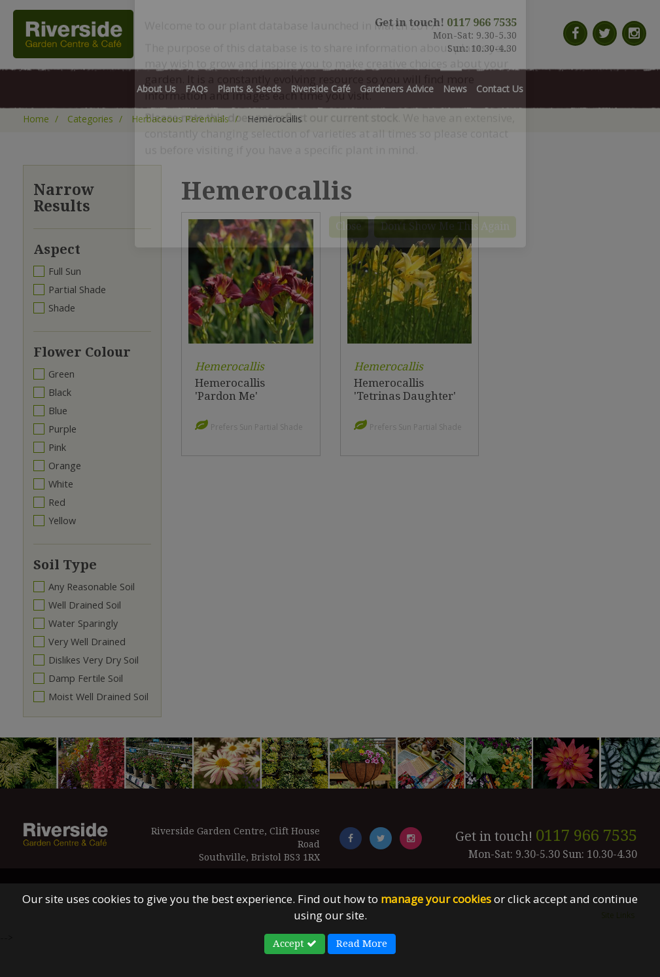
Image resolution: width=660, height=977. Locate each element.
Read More (361, 944)
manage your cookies (436, 898)
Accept (295, 944)
